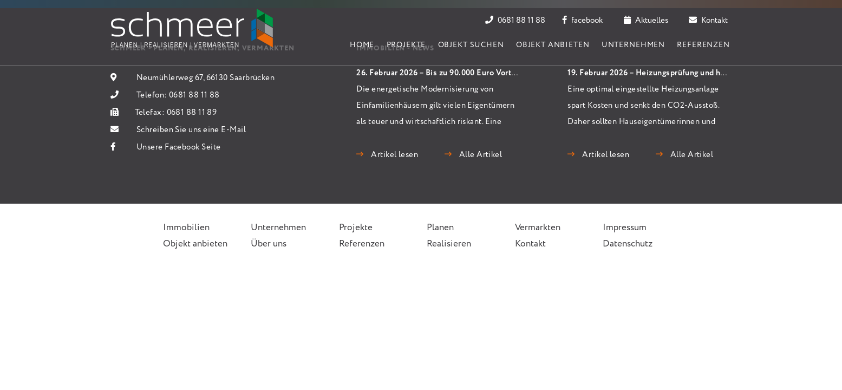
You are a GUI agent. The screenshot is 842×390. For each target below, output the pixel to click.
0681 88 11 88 (515, 21)
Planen (440, 228)
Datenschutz (627, 244)
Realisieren (449, 244)
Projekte (406, 45)
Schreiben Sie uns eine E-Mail (191, 130)
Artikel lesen (393, 155)
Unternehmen (633, 45)
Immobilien (186, 228)
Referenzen (703, 45)
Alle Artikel (479, 155)
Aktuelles (646, 21)
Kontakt (708, 21)
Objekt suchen (471, 45)
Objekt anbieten (553, 45)
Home (362, 45)
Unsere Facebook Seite (178, 147)
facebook (582, 21)
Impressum (625, 228)
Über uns (268, 244)
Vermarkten (537, 228)
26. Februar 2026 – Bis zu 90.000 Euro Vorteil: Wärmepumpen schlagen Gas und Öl (507, 73)
